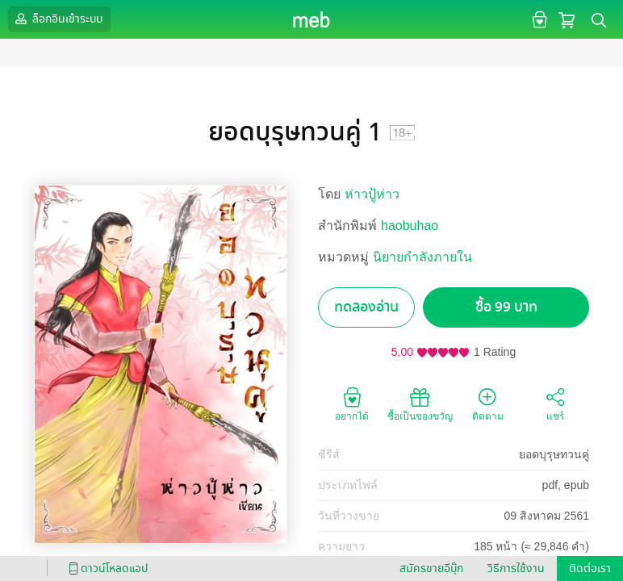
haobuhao (409, 225)
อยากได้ (352, 403)
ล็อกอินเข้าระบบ (57, 18)
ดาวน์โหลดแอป (106, 568)
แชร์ (555, 403)
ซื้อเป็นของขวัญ (420, 403)
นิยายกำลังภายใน (422, 257)
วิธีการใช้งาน (516, 568)
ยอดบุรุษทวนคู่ (554, 454)
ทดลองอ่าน (366, 307)
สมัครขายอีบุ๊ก (431, 568)
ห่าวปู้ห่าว (372, 194)
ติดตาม (488, 403)
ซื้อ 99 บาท (506, 307)
